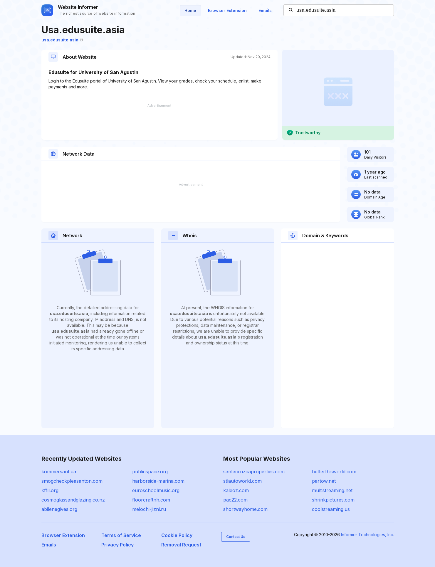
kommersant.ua (58, 472)
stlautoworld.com (242, 481)
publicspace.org (150, 472)
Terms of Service (121, 535)
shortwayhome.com (245, 509)
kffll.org (49, 490)
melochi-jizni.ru (149, 509)
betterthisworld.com (334, 472)
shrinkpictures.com (333, 500)
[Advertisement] (159, 122)
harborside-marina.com (158, 481)
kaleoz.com (236, 490)
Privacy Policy (117, 545)
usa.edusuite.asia (62, 39)
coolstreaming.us (331, 509)
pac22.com (235, 500)
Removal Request (181, 545)
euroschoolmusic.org (155, 490)
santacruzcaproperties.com (254, 472)
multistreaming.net (332, 490)
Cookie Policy (176, 535)
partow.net (324, 481)
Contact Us (235, 536)
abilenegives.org (59, 509)
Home (190, 10)
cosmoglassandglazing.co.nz (73, 500)
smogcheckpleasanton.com (72, 481)
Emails (265, 10)
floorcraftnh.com (151, 500)
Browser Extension (227, 10)
